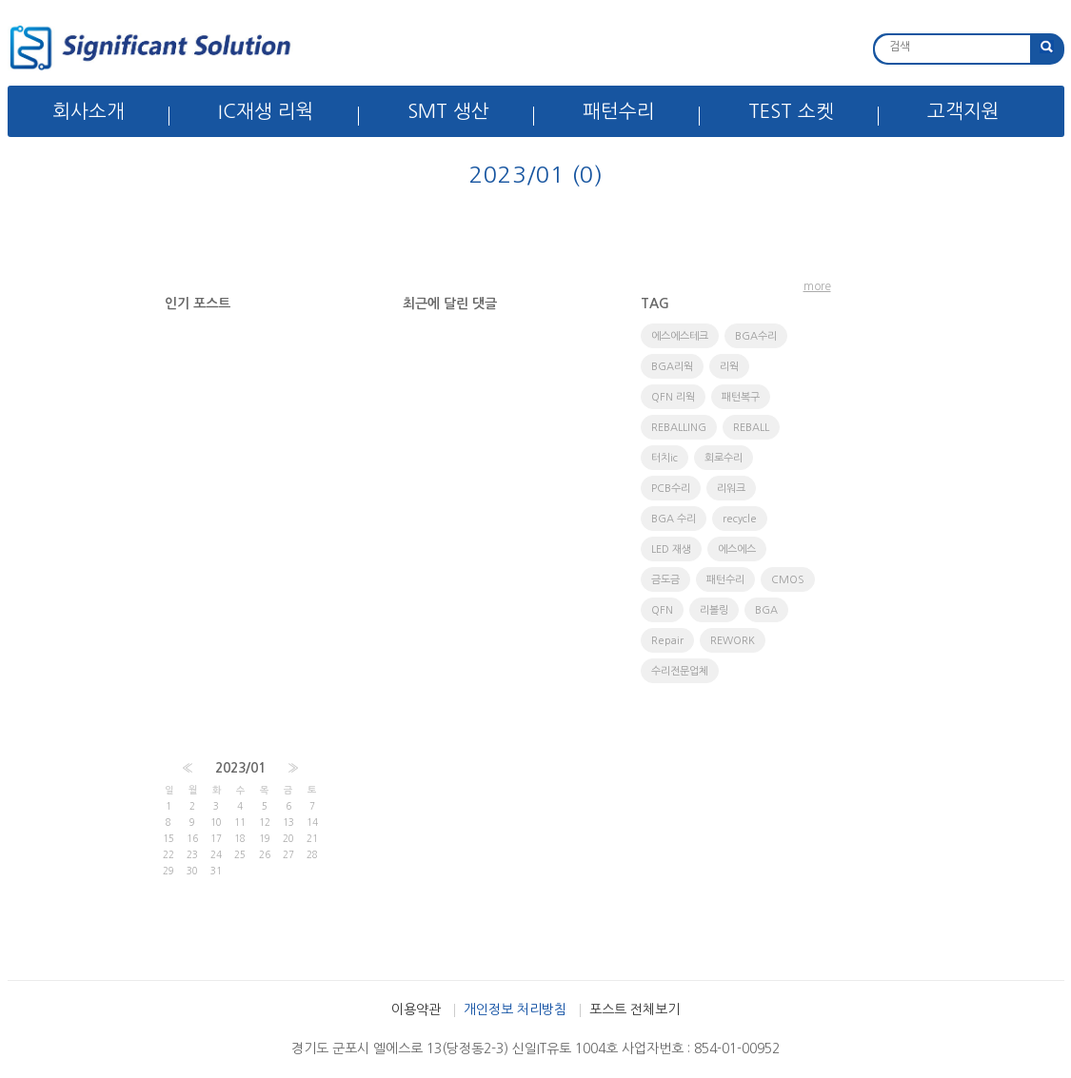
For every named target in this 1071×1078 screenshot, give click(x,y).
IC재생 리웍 (266, 111)
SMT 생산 (448, 111)
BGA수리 (756, 336)
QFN (662, 610)
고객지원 (963, 111)
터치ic (664, 458)
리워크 (731, 488)
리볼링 (714, 610)
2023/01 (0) (536, 174)
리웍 (729, 367)
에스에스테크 (679, 336)
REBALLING (678, 427)
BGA (766, 610)
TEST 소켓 (791, 111)
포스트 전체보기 (634, 1009)
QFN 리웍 (673, 397)
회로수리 (723, 458)
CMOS (787, 580)
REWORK (732, 641)
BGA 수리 (673, 519)
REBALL (751, 427)
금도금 (665, 580)
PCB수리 (670, 488)
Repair (667, 641)
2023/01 (240, 767)
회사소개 (88, 111)
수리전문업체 (679, 671)
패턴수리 (619, 111)
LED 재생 (671, 549)
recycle (740, 519)
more (817, 286)
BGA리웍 (672, 367)
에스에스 (737, 549)
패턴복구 (741, 397)
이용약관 (416, 1009)
